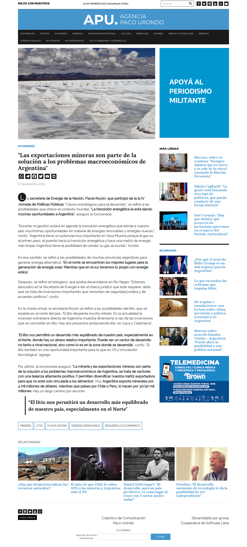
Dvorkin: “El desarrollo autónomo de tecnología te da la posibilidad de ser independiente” (201, 490)
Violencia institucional (102, 33)
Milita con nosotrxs (34, 3)
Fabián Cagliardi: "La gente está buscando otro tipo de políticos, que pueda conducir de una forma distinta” (210, 195)
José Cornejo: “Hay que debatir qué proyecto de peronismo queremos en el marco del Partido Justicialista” (211, 224)
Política (45, 33)
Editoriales (28, 33)
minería (25, 425)
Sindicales (142, 33)
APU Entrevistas (74, 40)
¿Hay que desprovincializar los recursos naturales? (43, 486)
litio (39, 425)
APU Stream (53, 40)
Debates (204, 33)
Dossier (158, 33)
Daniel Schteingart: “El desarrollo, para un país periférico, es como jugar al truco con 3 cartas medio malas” (146, 492)
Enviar (161, 536)
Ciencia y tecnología (180, 33)
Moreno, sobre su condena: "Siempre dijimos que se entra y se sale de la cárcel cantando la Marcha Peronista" (210, 166)
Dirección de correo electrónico (86, 537)
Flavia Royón (57, 425)
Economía (61, 33)
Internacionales (31, 40)
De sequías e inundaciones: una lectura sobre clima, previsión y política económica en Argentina (210, 311)
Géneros (77, 33)
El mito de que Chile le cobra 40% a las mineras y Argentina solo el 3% (95, 488)
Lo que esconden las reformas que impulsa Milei (210, 285)
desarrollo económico (122, 425)
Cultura (126, 33)
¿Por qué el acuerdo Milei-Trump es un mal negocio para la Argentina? (210, 265)
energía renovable (86, 425)
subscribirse (27, 517)
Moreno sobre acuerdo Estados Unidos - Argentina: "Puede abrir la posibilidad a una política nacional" (210, 340)
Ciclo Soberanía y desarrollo (107, 40)
